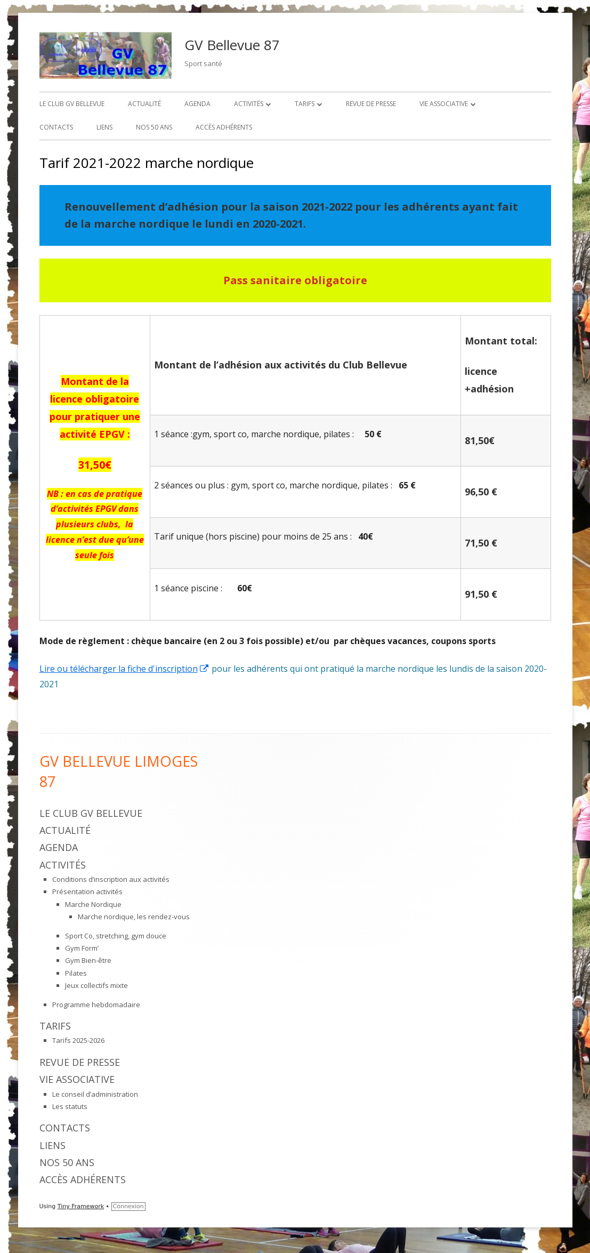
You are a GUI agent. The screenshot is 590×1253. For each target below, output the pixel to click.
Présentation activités (87, 891)
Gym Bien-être (88, 960)
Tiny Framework (81, 1206)
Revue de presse (371, 103)
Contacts (56, 127)
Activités (248, 103)
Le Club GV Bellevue (71, 103)
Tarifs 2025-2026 (78, 1040)
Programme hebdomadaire (96, 1004)
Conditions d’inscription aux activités (110, 879)
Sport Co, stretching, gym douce (115, 936)
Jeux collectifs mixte (96, 985)
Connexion (128, 1206)
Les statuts (69, 1106)
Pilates (76, 973)
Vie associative (443, 103)
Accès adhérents (224, 127)
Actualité (144, 103)
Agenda (197, 103)
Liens (104, 127)
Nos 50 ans (154, 127)
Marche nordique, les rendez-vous (134, 916)
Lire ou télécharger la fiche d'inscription (124, 668)
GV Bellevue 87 (232, 44)
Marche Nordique (93, 904)
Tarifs (304, 103)
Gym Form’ (82, 948)
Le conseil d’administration (95, 1094)
